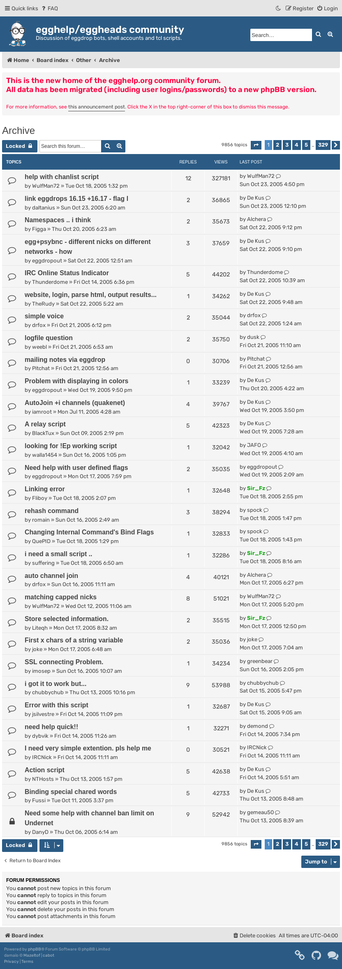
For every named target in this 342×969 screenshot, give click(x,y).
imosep (41, 671)
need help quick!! (51, 726)
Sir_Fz (256, 488)
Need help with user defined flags (76, 467)
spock (254, 510)
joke (37, 649)
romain (41, 520)
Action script (45, 769)
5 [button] (306, 145)
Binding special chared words (71, 791)
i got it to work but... (55, 683)
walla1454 (44, 455)
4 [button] (296, 145)
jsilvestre (43, 714)
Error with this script (56, 705)
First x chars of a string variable (74, 640)
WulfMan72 (46, 186)
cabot (48, 955)
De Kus (255, 198)
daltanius (43, 208)
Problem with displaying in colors (76, 380)
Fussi (39, 800)
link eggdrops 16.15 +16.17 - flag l (76, 198)
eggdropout (47, 261)
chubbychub (48, 692)
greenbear (260, 661)
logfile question (49, 337)
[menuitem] (49, 8)
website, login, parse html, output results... (91, 294)
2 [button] (277, 145)
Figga (39, 229)
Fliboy (39, 498)
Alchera (256, 219)
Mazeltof (31, 955)
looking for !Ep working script (71, 445)
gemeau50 (260, 812)
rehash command (52, 510)
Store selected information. (67, 618)
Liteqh (40, 628)
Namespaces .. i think (58, 219)
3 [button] (287, 145)
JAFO (254, 445)
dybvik (40, 736)
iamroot (42, 412)
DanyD (40, 832)
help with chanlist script (62, 176)
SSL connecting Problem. (64, 661)
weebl (39, 347)
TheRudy (43, 304)
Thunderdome (50, 282)
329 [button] (323, 145)
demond (257, 726)
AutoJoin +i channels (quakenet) (75, 402)
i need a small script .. (58, 553)
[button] (256, 145)
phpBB (34, 949)
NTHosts (43, 779)
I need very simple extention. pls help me (88, 748)
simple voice (44, 316)
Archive (18, 130)
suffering (43, 563)
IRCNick (42, 757)
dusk (253, 337)
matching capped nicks (61, 597)
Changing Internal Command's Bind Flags (89, 532)
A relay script (45, 424)
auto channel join (51, 575)
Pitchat (41, 368)
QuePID (41, 541)
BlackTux (43, 433)
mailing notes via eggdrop (65, 359)
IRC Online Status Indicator (67, 272)
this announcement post (96, 107)
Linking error (45, 489)
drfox (39, 325)
